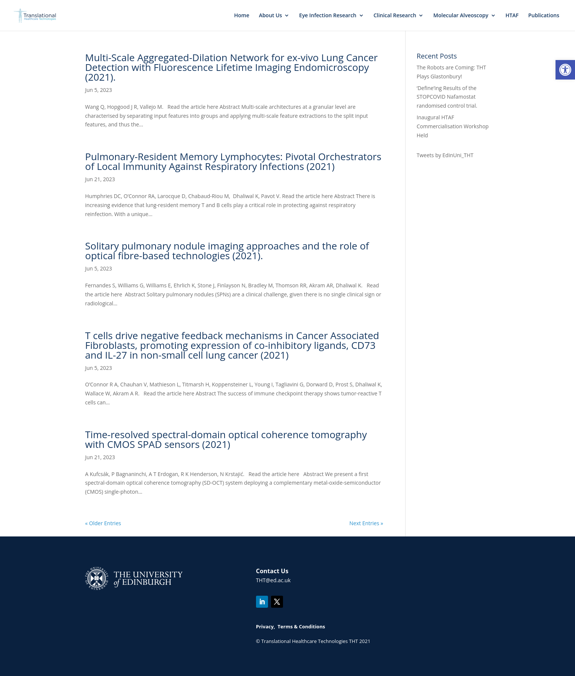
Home (241, 16)
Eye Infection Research (327, 16)
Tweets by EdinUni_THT (445, 155)
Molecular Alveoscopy (460, 16)
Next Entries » (366, 523)
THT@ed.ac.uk (273, 580)
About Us (270, 16)
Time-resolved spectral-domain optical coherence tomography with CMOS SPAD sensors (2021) (226, 439)
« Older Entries (103, 523)
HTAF (511, 16)
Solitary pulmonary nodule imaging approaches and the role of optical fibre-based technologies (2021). (227, 250)
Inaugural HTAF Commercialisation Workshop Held (453, 126)
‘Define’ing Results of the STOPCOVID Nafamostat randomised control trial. (447, 97)
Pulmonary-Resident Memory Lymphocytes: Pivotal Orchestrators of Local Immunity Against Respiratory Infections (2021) (233, 161)
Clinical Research (394, 16)
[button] (565, 70)
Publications (543, 16)
